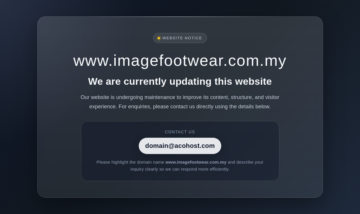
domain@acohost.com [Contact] (180, 145)
